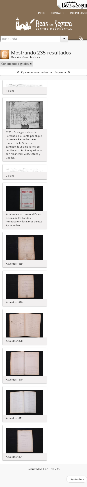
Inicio (42, 12)
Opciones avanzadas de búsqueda (43, 72)
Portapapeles (81, 39)
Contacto (58, 12)
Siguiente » (77, 479)
